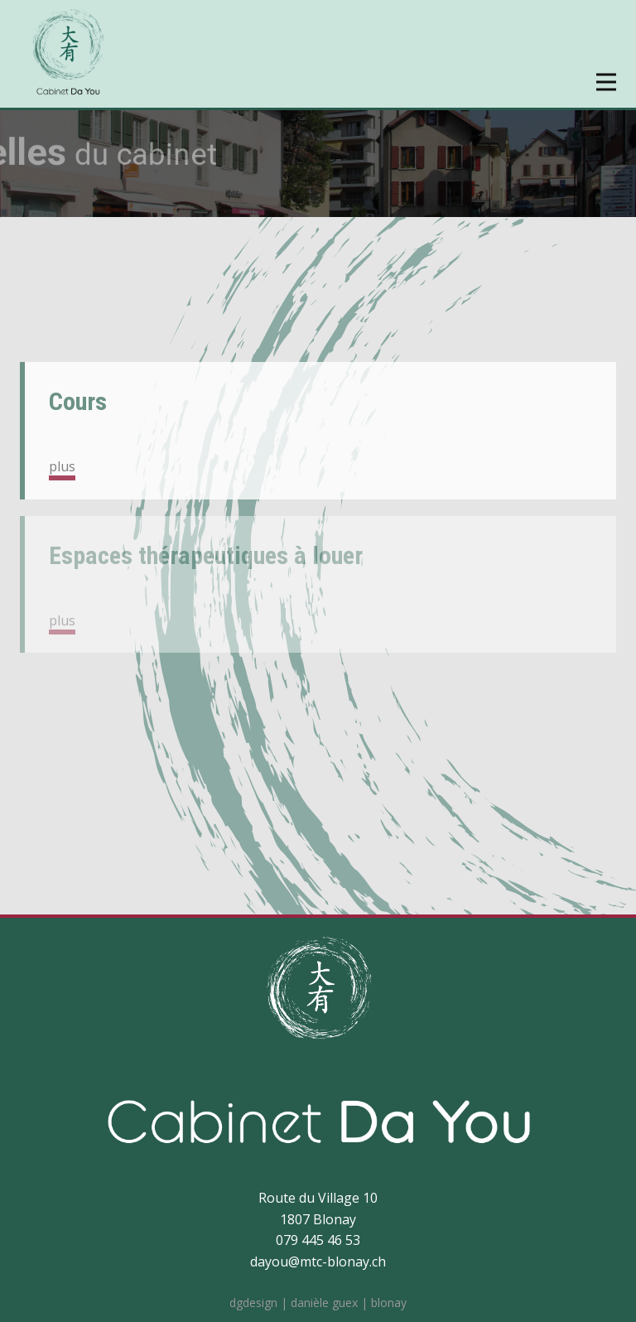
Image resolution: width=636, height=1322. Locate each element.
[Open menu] (606, 82)
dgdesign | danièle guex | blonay (318, 1302)
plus (62, 466)
